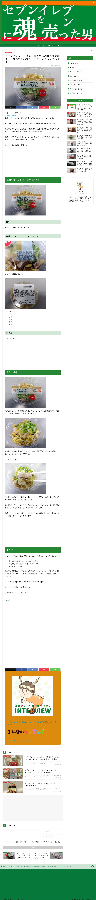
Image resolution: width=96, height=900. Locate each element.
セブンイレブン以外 (76, 80)
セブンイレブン (74, 76)
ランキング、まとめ (76, 89)
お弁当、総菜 (9, 52)
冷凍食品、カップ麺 (76, 93)
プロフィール (20, 898)
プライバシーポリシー (9, 898)
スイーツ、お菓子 (75, 72)
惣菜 (8, 600)
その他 (72, 67)
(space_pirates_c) (11, 115)
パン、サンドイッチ (76, 85)
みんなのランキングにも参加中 (19, 741)
